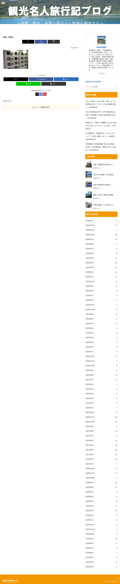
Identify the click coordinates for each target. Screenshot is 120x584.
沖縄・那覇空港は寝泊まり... (104, 164)
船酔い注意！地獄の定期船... (104, 195)
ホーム (116, 578)
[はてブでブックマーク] (66, 79)
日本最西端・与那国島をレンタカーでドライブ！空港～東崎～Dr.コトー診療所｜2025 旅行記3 (101, 136)
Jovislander (101, 47)
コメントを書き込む (41, 107)
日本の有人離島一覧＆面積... (104, 175)
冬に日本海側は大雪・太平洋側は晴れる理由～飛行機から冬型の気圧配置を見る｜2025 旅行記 (101, 115)
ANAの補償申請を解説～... (103, 185)
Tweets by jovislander (93, 81)
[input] (101, 87)
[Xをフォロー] (37, 94)
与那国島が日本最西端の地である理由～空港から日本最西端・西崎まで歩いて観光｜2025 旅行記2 (101, 147)
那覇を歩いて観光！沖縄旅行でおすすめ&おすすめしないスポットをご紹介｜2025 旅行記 (101, 126)
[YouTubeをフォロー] (44, 94)
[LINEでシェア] (28, 84)
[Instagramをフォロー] (41, 94)
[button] (54, 42)
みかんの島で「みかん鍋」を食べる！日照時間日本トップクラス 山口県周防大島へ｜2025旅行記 (101, 104)
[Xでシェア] (28, 42)
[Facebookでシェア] (41, 42)
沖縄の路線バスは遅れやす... (104, 205)
